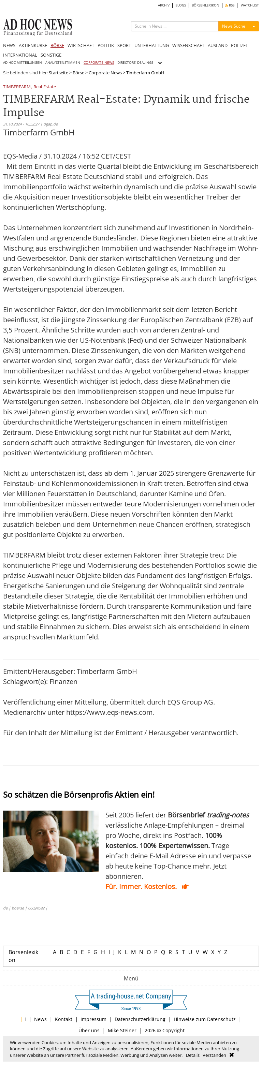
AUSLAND (218, 45)
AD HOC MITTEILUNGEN (22, 62)
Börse (78, 73)
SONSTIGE (51, 55)
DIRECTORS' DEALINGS (135, 62)
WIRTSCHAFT (81, 45)
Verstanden (214, 1055)
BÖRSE (57, 45)
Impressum (93, 1019)
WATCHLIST (250, 5)
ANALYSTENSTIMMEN (62, 62)
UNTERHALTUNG (151, 45)
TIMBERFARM (17, 87)
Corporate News (105, 73)
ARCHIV (164, 5)
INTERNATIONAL (20, 55)
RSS (229, 5)
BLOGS (180, 5)
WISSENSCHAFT (188, 45)
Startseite (58, 73)
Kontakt (63, 1019)
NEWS (9, 45)
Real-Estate (44, 87)
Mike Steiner (122, 1030)
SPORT (124, 45)
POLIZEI (239, 45)
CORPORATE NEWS (99, 62)
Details (193, 1055)
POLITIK (106, 45)
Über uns (89, 1030)
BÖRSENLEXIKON (205, 5)
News (40, 1019)
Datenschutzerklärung (140, 1019)
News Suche (233, 26)
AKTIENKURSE (33, 45)
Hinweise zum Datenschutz (205, 1019)
